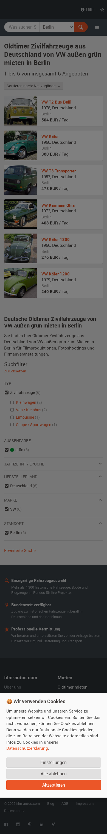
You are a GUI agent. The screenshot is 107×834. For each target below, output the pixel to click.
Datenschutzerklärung (27, 748)
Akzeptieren (53, 785)
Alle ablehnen (54, 774)
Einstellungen (53, 762)
